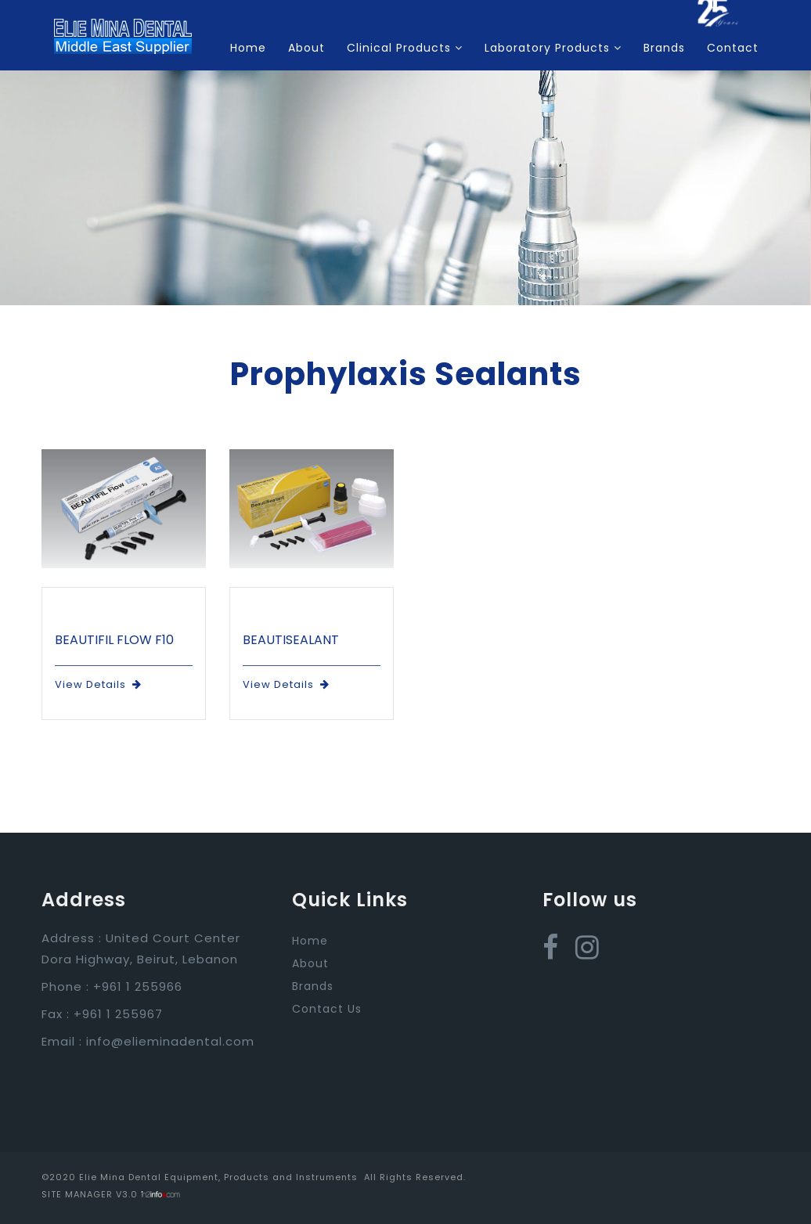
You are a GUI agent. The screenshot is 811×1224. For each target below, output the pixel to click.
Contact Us (327, 1009)
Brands (664, 48)
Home (248, 48)
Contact (733, 48)
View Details (98, 684)
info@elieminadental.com (170, 1041)
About (306, 48)
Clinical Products (405, 48)
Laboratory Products (553, 48)
